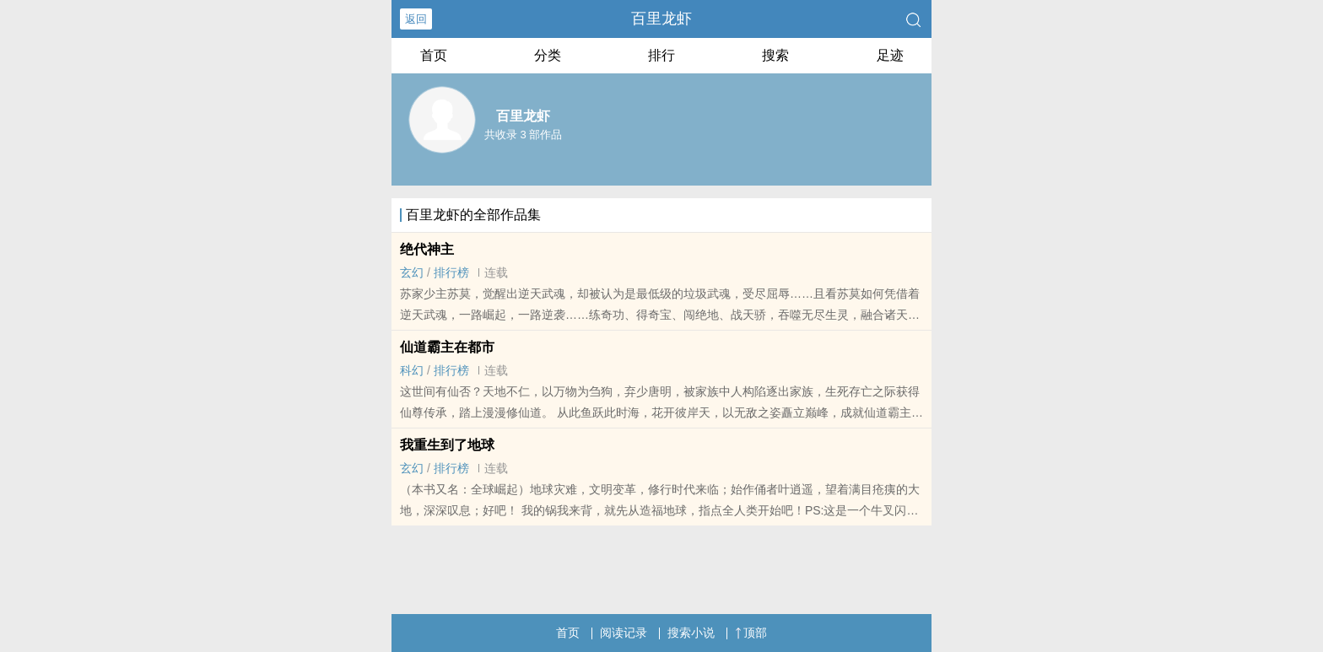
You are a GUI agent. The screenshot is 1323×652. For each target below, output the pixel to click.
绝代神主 (427, 249)
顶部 (751, 632)
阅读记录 (623, 632)
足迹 (890, 55)
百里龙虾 (661, 18)
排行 (661, 55)
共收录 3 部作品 (523, 134)
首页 (433, 55)
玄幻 (412, 272)
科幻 (412, 370)
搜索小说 (691, 632)
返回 (416, 19)
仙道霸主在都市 (447, 347)
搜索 (775, 55)
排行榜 (451, 272)
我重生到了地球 (447, 445)
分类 (547, 55)
